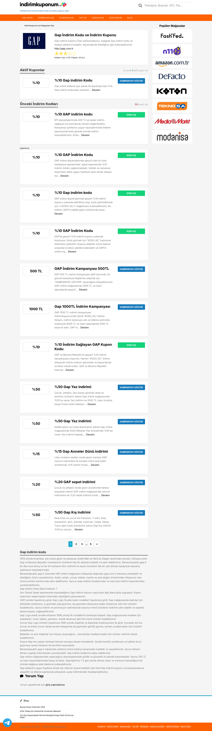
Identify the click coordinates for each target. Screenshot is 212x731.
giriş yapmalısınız (55, 684)
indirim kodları (46, 18)
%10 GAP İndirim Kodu (73, 155)
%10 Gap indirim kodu (73, 192)
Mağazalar (98, 18)
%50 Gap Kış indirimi (72, 512)
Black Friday (186, 726)
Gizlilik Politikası (172, 726)
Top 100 (83, 18)
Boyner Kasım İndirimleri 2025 (32, 707)
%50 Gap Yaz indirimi (72, 387)
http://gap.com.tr (63, 48)
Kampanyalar (66, 18)
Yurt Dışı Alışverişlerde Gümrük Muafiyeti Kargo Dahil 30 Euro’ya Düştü (46, 716)
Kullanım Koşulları (157, 726)
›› (97, 544)
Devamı (96, 89)
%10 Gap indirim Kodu (73, 80)
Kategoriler (115, 18)
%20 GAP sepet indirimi (74, 482)
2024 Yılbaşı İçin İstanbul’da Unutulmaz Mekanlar (40, 711)
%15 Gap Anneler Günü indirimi (81, 451)
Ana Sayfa (27, 18)
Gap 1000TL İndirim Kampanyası (82, 306)
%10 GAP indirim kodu (73, 114)
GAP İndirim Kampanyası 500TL (81, 268)
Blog (129, 18)
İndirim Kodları (113, 726)
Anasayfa (101, 726)
